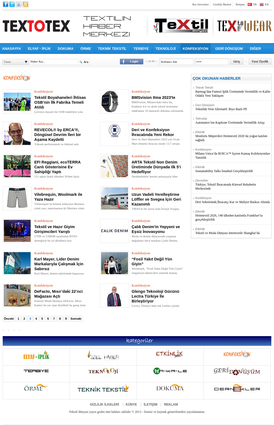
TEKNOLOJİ (166, 49)
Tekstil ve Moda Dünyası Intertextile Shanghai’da (233, 231)
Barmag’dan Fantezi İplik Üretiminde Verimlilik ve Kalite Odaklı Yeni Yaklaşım (233, 91)
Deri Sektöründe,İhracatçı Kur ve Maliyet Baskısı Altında (233, 200)
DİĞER (255, 49)
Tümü (7, 61)
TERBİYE (141, 49)
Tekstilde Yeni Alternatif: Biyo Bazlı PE (233, 107)
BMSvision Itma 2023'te (153, 97)
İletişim (240, 4)
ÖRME (85, 49)
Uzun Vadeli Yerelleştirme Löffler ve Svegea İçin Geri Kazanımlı (156, 199)
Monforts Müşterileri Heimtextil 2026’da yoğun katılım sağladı (233, 136)
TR (255, 4)
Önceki (9, 318)
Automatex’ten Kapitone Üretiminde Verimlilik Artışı (233, 120)
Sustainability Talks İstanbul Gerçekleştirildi (233, 169)
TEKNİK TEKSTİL (112, 49)
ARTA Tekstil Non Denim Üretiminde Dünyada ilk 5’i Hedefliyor (156, 167)
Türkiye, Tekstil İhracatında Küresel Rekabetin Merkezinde (233, 184)
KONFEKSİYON (195, 49)
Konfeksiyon (43, 91)
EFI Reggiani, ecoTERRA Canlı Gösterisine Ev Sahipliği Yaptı (57, 167)
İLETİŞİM (151, 404)
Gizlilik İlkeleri (222, 4)
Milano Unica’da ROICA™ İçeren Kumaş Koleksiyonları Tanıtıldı (233, 153)
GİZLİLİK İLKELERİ (104, 404)
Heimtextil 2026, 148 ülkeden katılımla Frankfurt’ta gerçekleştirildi (233, 215)
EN (267, 4)
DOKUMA (66, 49)
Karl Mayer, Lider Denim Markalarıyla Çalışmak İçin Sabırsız (59, 264)
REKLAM (171, 404)
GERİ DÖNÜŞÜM (229, 49)
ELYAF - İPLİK (39, 49)
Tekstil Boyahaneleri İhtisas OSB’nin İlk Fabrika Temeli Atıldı (60, 102)
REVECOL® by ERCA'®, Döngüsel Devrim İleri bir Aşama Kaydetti (57, 135)
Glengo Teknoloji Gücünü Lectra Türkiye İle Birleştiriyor (155, 296)
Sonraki (75, 318)
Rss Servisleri (200, 4)
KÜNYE (131, 404)
